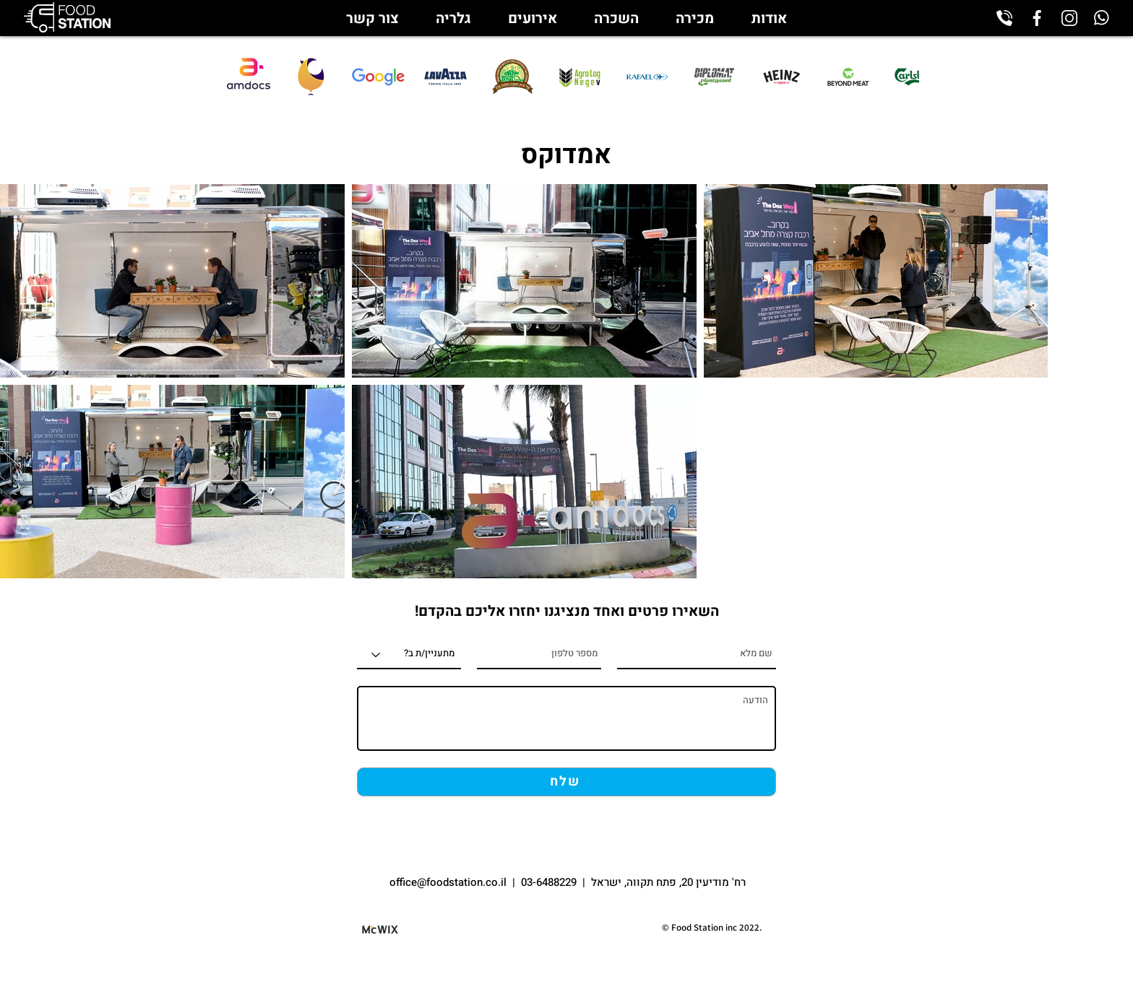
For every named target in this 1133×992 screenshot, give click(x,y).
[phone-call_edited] (1004, 18)
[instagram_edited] (1069, 18)
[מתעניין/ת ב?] (409, 654)
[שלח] (566, 781)
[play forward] (901, 77)
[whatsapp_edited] (1102, 18)
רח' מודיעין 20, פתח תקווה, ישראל (668, 882)
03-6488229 (549, 882)
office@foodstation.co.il (449, 882)
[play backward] (303, 77)
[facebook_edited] (1037, 18)
